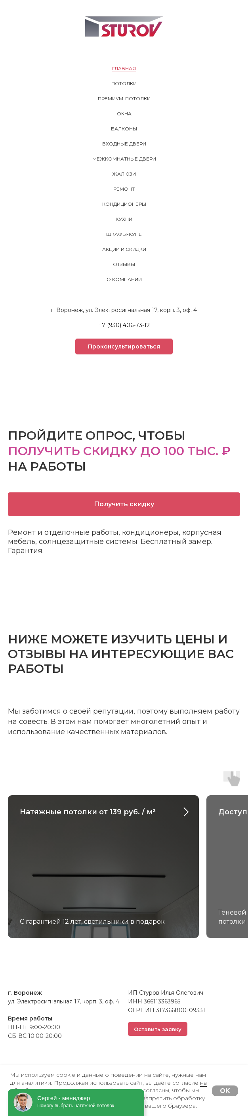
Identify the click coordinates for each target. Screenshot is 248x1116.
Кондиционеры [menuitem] (124, 204)
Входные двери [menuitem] (124, 144)
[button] (124, 346)
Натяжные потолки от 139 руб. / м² (88, 812)
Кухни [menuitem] (124, 219)
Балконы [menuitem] (124, 129)
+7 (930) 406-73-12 (124, 325)
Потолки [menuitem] (124, 83)
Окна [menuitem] (124, 114)
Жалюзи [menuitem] (124, 174)
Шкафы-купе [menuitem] (124, 234)
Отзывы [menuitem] (124, 264)
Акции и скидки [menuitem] (124, 249)
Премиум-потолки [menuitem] (124, 98)
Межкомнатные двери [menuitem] (124, 159)
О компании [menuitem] (124, 279)
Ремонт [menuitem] (124, 189)
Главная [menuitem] (124, 68)
